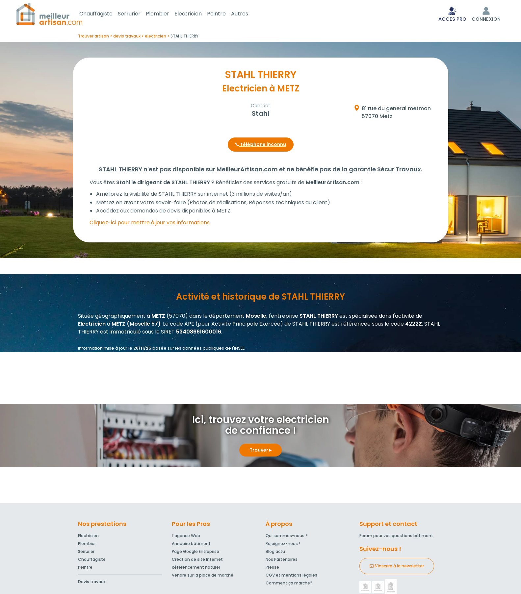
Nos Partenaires (282, 560)
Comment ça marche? (289, 584)
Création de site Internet (197, 560)
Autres (247, 14)
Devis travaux (92, 583)
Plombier (165, 14)
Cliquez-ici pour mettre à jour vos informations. (150, 224)
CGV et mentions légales (291, 576)
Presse (272, 568)
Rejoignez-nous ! (283, 545)
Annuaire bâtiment (191, 545)
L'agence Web (186, 537)
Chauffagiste (103, 14)
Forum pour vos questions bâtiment (396, 537)
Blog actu (275, 553)
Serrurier (137, 14)
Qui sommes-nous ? (287, 537)
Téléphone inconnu (260, 145)
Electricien (196, 14)
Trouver (260, 451)
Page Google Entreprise (195, 553)
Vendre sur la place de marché (202, 576)
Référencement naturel (196, 568)
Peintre (224, 14)
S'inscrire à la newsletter (397, 567)
